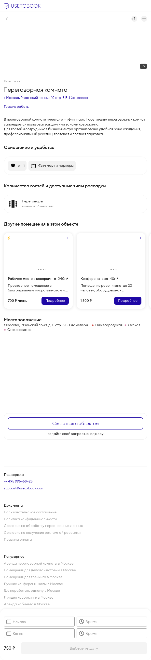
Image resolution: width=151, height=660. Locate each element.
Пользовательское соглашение (30, 512)
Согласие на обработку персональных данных (43, 525)
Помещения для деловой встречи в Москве (40, 570)
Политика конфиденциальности (30, 519)
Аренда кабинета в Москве (27, 604)
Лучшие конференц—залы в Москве (33, 584)
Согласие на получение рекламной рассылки (42, 532)
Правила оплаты (18, 539)
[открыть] (142, 6)
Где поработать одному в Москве (32, 590)
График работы (16, 106)
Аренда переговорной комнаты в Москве (38, 563)
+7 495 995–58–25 (18, 481)
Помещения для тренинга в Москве (33, 577)
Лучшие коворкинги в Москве (28, 597)
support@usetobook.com (24, 488)
